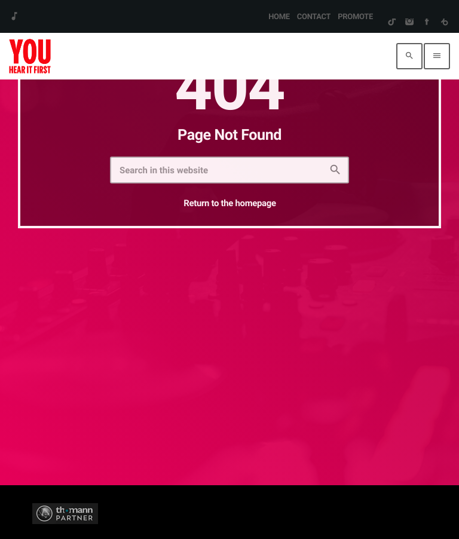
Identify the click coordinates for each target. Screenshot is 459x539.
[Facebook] (426, 23)
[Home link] (30, 56)
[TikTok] (391, 23)
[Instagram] (409, 23)
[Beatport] (444, 23)
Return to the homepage (229, 203)
